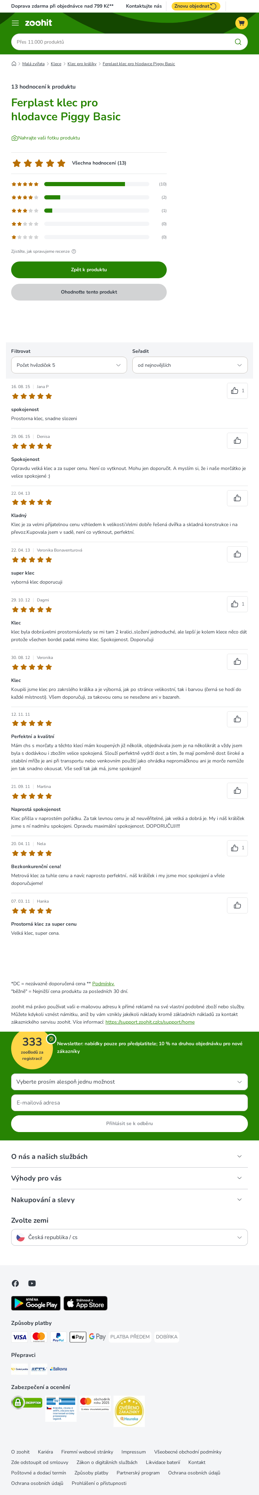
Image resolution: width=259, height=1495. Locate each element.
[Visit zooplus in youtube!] (32, 1283)
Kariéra (45, 1452)
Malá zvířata (33, 64)
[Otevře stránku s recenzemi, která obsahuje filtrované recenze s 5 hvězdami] (89, 184)
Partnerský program (138, 1473)
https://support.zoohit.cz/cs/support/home (150, 1022)
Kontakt (196, 1462)
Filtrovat (20, 351)
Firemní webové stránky (87, 1452)
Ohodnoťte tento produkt (89, 292)
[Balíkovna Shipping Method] (58, 1370)
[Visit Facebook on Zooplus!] (15, 1283)
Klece (56, 64)
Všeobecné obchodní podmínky (187, 1452)
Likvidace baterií (163, 1462)
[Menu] (15, 23)
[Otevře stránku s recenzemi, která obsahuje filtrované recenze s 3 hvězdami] (89, 210)
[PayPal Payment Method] (58, 1338)
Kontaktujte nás (144, 6)
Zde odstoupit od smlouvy (39, 1462)
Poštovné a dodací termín (38, 1473)
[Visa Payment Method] (19, 1338)
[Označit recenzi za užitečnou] (237, 391)
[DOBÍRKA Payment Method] (167, 1337)
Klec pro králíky (82, 64)
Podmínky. (103, 983)
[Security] (26, 1404)
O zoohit (20, 1452)
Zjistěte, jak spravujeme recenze (44, 251)
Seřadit (140, 351)
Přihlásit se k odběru (129, 1123)
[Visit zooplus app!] (36, 1309)
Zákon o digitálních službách (107, 1462)
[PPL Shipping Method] (39, 1370)
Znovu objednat (196, 6)
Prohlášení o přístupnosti (99, 1483)
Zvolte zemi (29, 1220)
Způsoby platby (91, 1473)
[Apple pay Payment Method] (78, 1338)
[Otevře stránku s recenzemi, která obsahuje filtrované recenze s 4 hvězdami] (89, 197)
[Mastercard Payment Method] (39, 1338)
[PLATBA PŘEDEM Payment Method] (130, 1337)
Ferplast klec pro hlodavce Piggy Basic (139, 64)
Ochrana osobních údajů (194, 1473)
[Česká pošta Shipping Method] (19, 1370)
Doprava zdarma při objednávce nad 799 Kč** (62, 6)
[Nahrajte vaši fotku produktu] (45, 138)
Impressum (133, 1452)
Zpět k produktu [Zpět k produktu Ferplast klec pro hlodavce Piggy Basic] (89, 269)
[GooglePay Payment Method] (97, 1338)
